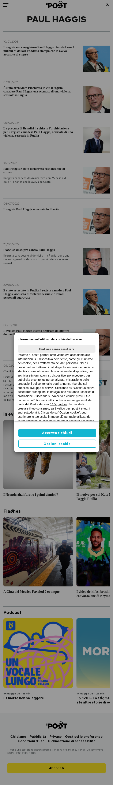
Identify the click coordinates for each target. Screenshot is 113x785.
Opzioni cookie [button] (57, 444)
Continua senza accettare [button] (57, 349)
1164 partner (58, 404)
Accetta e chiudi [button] (57, 433)
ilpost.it (75, 408)
